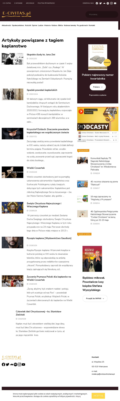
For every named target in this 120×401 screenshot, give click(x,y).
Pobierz (96, 87)
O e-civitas (7, 3)
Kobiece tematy (70, 25)
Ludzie (40, 25)
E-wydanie (18, 3)
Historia (47, 25)
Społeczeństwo (18, 25)
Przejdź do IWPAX (93, 298)
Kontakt (92, 25)
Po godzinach (82, 25)
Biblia (60, 25)
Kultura (54, 25)
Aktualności (6, 25)
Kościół (28, 25)
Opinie (34, 25)
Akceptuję (98, 396)
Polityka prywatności (46, 3)
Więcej (78, 396)
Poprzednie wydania (97, 95)
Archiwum (30, 3)
